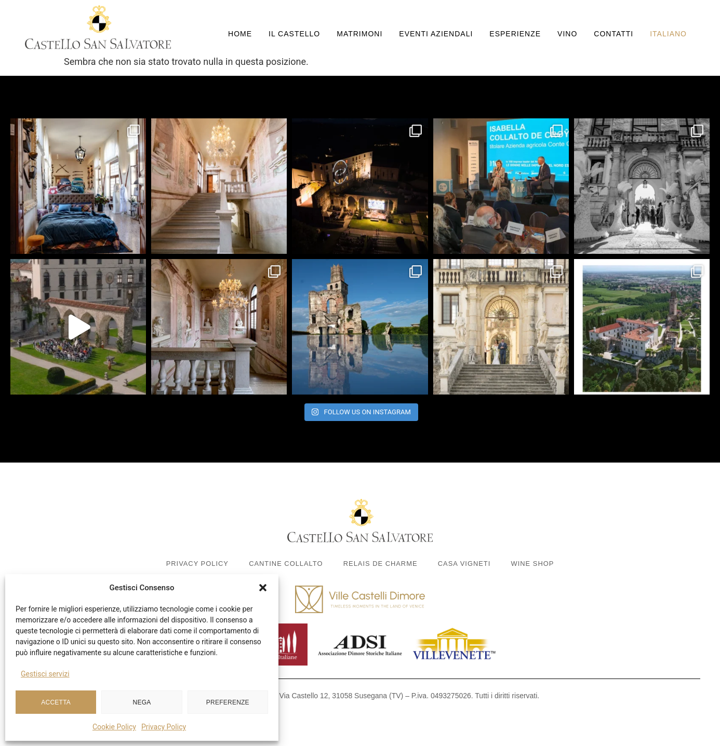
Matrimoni (359, 34)
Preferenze (227, 702)
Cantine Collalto (285, 563)
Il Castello (294, 34)
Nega (142, 702)
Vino (567, 34)
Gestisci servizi (45, 674)
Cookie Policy (114, 727)
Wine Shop (534, 563)
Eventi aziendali (436, 34)
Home (240, 34)
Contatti (613, 34)
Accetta (56, 702)
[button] (263, 587)
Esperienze (515, 34)
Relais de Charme (380, 563)
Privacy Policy (163, 727)
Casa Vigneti (464, 563)
